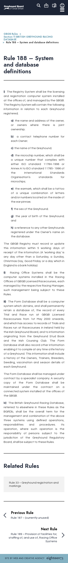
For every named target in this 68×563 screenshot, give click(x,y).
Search (38, 5)
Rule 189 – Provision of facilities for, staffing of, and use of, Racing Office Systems (33, 538)
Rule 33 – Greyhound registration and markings (34, 484)
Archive (46, 5)
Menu (62, 10)
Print (62, 5)
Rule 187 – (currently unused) (30, 517)
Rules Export (54, 5)
